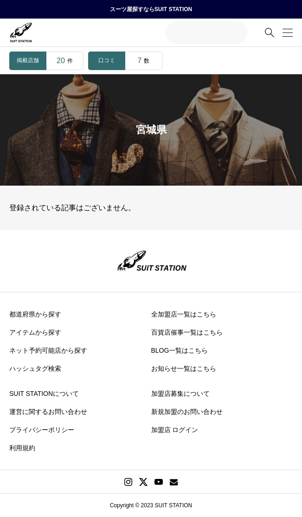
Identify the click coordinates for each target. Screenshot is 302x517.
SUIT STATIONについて (44, 393)
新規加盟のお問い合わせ (187, 411)
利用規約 (22, 448)
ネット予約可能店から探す (48, 350)
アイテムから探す (35, 332)
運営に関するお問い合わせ (48, 411)
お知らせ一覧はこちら (183, 368)
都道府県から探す (35, 314)
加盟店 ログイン (175, 429)
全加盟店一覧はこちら (183, 314)
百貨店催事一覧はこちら (187, 332)
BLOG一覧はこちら (179, 350)
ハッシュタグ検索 (35, 368)
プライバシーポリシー (41, 429)
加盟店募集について (180, 393)
